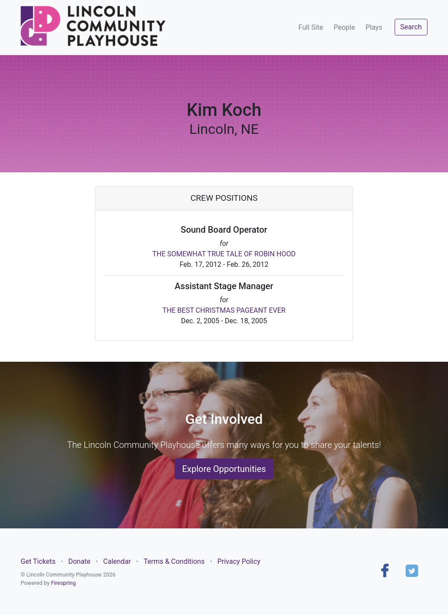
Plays (373, 27)
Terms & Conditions (174, 561)
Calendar (117, 561)
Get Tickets (38, 561)
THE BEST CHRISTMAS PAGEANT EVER (223, 310)
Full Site (310, 27)
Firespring (63, 583)
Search (411, 27)
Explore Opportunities (224, 469)
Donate (79, 561)
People (344, 27)
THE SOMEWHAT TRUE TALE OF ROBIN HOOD (224, 254)
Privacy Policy (239, 561)
